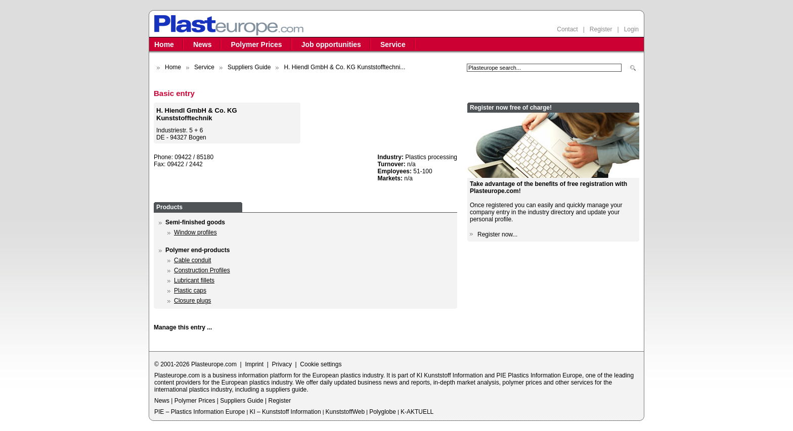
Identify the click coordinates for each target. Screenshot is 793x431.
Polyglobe (382, 411)
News (202, 44)
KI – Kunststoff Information (285, 411)
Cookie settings (320, 364)
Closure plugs (192, 300)
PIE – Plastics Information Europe (199, 411)
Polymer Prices (256, 44)
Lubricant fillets (194, 280)
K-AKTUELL (417, 411)
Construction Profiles (202, 270)
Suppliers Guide (249, 67)
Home (164, 44)
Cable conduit (192, 260)
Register (601, 29)
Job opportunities (331, 44)
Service (393, 44)
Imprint (254, 364)
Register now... (497, 234)
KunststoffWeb (345, 411)
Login (631, 29)
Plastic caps (190, 290)
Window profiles (195, 232)
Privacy (282, 364)
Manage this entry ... (183, 327)
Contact (567, 29)
